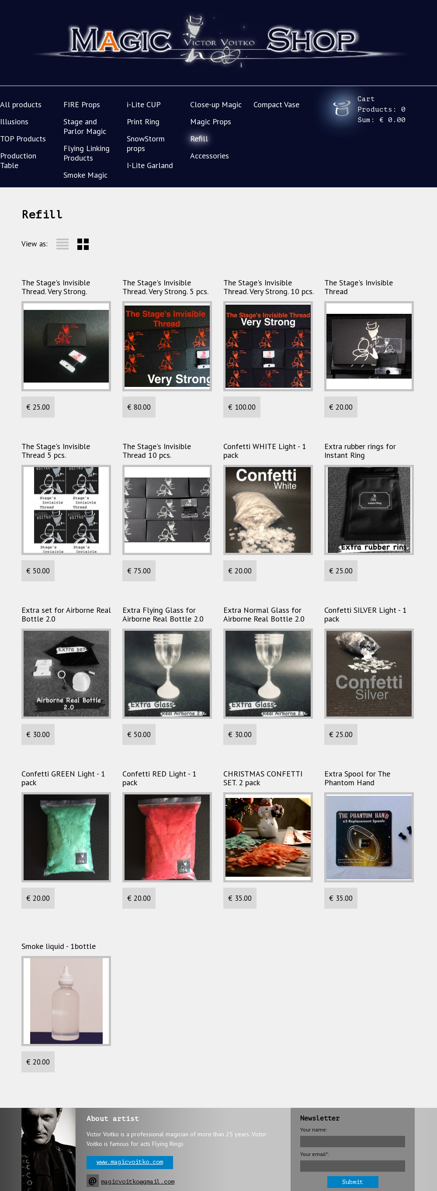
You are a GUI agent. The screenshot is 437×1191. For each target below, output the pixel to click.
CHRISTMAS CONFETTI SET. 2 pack (262, 778)
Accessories (209, 156)
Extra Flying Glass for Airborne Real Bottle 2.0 (163, 614)
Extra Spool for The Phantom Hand (357, 778)
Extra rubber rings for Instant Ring (360, 451)
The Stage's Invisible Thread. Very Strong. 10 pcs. (268, 287)
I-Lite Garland (150, 165)
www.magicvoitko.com (130, 1162)
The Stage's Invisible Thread (358, 287)
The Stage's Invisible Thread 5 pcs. (55, 451)
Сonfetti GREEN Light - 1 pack (63, 778)
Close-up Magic (216, 104)
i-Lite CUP (144, 104)
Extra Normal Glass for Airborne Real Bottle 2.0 (264, 614)
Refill (199, 139)
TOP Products (23, 139)
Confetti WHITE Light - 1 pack (264, 451)
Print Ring (143, 121)
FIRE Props (81, 104)
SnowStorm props (146, 143)
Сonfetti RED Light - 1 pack (159, 778)
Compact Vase (276, 104)
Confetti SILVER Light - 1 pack (365, 614)
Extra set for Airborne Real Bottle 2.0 (66, 614)
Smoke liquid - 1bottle (58, 946)
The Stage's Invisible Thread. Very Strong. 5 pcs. (165, 287)
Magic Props (210, 121)
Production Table (18, 160)
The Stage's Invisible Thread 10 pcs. (156, 451)
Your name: (313, 1129)
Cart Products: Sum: (381, 109)
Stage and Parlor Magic (84, 126)
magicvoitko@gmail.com (137, 1181)
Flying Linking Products (86, 153)
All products (21, 104)
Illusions (14, 121)
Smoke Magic (85, 175)
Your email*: (314, 1154)
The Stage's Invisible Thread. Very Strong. (55, 287)
